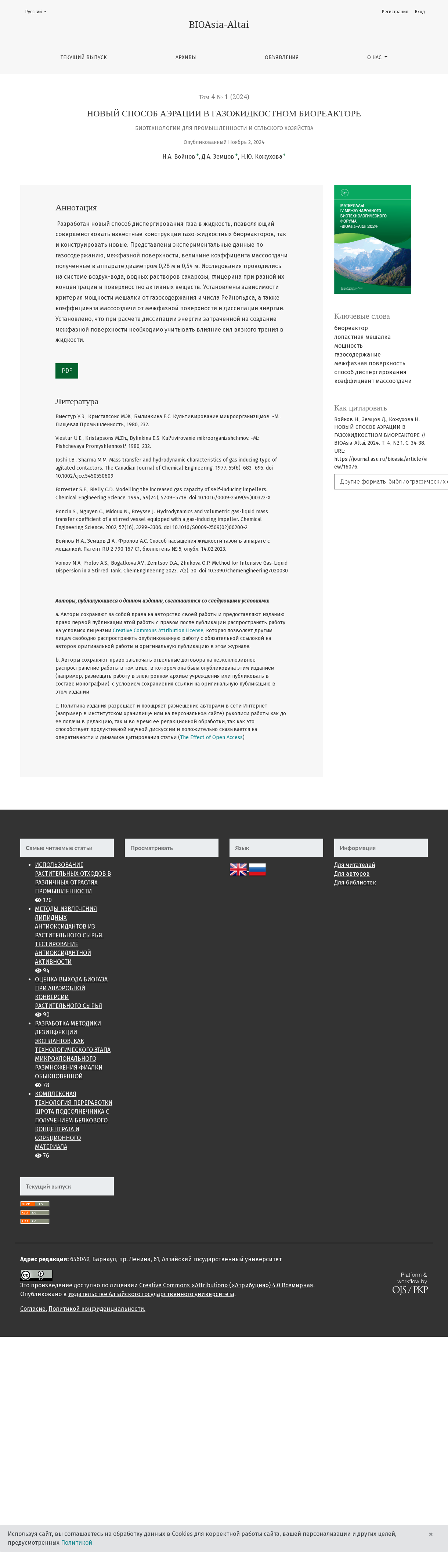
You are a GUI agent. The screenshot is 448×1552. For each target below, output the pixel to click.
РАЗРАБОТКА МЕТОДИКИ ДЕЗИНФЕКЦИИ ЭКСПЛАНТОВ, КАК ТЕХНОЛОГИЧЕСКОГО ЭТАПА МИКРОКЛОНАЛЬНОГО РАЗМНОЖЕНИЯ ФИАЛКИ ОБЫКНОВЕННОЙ (73, 1050)
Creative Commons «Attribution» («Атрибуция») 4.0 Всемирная (226, 1285)
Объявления (282, 57)
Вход (420, 11)
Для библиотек (355, 882)
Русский (38, 11)
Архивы (186, 57)
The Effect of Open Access (211, 737)
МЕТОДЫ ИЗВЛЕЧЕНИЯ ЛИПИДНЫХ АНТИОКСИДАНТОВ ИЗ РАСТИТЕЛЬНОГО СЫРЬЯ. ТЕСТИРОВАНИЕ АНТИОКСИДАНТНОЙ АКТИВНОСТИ (69, 935)
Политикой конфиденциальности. (96, 1308)
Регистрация (395, 11)
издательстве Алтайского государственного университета (151, 1294)
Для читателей (354, 864)
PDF (67, 370)
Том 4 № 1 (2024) (224, 97)
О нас (375, 57)
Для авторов (352, 873)
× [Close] (431, 1534)
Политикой (76, 1542)
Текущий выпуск (84, 57)
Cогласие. (33, 1308)
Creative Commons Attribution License (158, 630)
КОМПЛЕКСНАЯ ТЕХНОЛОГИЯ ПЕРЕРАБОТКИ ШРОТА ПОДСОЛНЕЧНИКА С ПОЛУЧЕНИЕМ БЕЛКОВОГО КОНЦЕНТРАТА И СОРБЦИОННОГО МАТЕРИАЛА (73, 1120)
